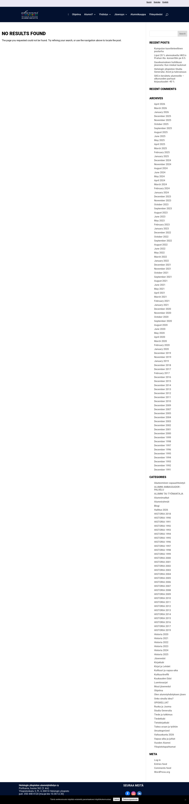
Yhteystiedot (155, 14)
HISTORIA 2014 (162, 614)
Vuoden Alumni (162, 742)
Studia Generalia (163, 710)
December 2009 (162, 405)
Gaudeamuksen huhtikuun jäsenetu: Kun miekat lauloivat (170, 63)
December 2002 (162, 425)
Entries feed (160, 764)
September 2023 (163, 208)
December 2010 (162, 401)
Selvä (116, 799)
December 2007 (162, 409)
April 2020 (159, 337)
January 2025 (161, 156)
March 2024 (160, 184)
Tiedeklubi (159, 718)
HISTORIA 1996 (162, 541)
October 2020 (161, 317)
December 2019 (162, 353)
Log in (157, 760)
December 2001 (162, 429)
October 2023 (161, 204)
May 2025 (159, 140)
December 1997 (162, 445)
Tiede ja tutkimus (163, 714)
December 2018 (162, 365)
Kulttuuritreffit (161, 674)
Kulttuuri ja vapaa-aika (166, 670)
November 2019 (162, 357)
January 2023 (161, 228)
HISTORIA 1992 (162, 526)
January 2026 (161, 112)
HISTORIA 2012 (162, 606)
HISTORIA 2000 (162, 558)
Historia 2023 (161, 646)
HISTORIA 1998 (162, 550)
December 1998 (162, 441)
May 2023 (159, 220)
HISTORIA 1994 (162, 534)
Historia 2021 (161, 638)
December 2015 (162, 381)
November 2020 (162, 313)
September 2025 (163, 128)
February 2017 (162, 373)
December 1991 (162, 469)
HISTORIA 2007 (162, 586)
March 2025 (160, 148)
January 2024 (161, 192)
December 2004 (162, 417)
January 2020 (161, 349)
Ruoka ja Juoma (162, 706)
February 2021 (162, 301)
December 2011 (162, 397)
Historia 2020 (161, 634)
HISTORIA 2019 (162, 630)
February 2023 (162, 224)
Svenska (157, 2)
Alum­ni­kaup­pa (138, 14)
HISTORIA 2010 (162, 598)
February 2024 (162, 188)
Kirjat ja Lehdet (162, 666)
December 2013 (162, 389)
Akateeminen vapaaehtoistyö (169, 483)
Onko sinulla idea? (163, 698)
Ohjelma (76, 14)
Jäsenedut (159, 658)
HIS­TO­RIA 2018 (162, 513)
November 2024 (162, 164)
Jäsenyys (119, 14)
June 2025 (159, 136)
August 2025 (161, 132)
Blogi (156, 505)
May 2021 (159, 288)
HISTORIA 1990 (162, 517)
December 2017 (162, 369)
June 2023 (159, 216)
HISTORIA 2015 (162, 618)
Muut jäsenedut (162, 686)
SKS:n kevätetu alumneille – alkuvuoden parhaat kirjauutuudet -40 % (169, 78)
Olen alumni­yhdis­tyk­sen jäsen (170, 694)
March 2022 (160, 256)
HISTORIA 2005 (162, 578)
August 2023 (161, 212)
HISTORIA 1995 (162, 537)
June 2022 (159, 248)
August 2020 (161, 325)
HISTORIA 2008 (162, 590)
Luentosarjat (161, 682)
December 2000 (162, 433)
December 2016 (162, 377)
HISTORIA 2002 (162, 566)
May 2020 (159, 333)
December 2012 (162, 393)
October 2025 (161, 124)
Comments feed (162, 768)
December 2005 (162, 413)
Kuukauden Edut (162, 678)
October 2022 (161, 236)
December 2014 (162, 385)
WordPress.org (162, 772)
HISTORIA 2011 (162, 602)
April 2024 (159, 180)
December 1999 (162, 437)
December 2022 (162, 232)
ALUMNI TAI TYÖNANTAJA (168, 493)
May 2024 (159, 176)
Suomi (148, 2)
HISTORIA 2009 (162, 594)
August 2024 (161, 168)
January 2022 (161, 260)
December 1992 (162, 465)
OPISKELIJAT (161, 702)
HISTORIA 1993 (162, 530)
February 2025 (162, 152)
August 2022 (161, 244)
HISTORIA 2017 (162, 626)
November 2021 (162, 268)
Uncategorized (162, 730)
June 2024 (159, 172)
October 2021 (161, 272)
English (165, 2)
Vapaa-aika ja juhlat (164, 738)
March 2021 (160, 296)
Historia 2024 (161, 650)
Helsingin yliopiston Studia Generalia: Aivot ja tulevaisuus (170, 70)
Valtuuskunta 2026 (164, 734)
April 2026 (159, 104)
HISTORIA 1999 (162, 554)
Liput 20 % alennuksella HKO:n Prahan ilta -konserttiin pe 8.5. (170, 57)
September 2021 (163, 276)
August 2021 (161, 280)
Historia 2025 (161, 654)
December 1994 (162, 457)
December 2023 (162, 196)
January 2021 (161, 305)
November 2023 (162, 200)
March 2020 (160, 341)
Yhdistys (103, 14)
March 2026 (160, 108)
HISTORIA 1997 (162, 546)
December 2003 (162, 421)
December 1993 (162, 461)
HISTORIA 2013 (162, 610)
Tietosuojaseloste (130, 799)
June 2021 (159, 284)
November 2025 (162, 120)
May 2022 (159, 252)
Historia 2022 (161, 642)
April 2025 (159, 144)
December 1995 (162, 453)
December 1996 (162, 449)
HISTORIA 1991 (162, 521)
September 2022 (163, 240)
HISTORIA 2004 (162, 574)
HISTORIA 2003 (162, 570)
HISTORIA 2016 (162, 622)
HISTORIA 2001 (162, 562)
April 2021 (159, 292)
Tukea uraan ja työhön (166, 726)
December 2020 (162, 309)
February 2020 (162, 345)
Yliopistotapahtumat (165, 746)
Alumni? (88, 14)
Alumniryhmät (161, 501)
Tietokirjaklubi (161, 722)
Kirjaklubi (159, 662)
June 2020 (159, 329)
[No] (185, 799)
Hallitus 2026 (161, 509)
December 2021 (162, 264)
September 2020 (163, 321)
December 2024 (162, 160)
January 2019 (161, 361)
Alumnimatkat (161, 497)
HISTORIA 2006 (162, 582)
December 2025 (162, 116)
